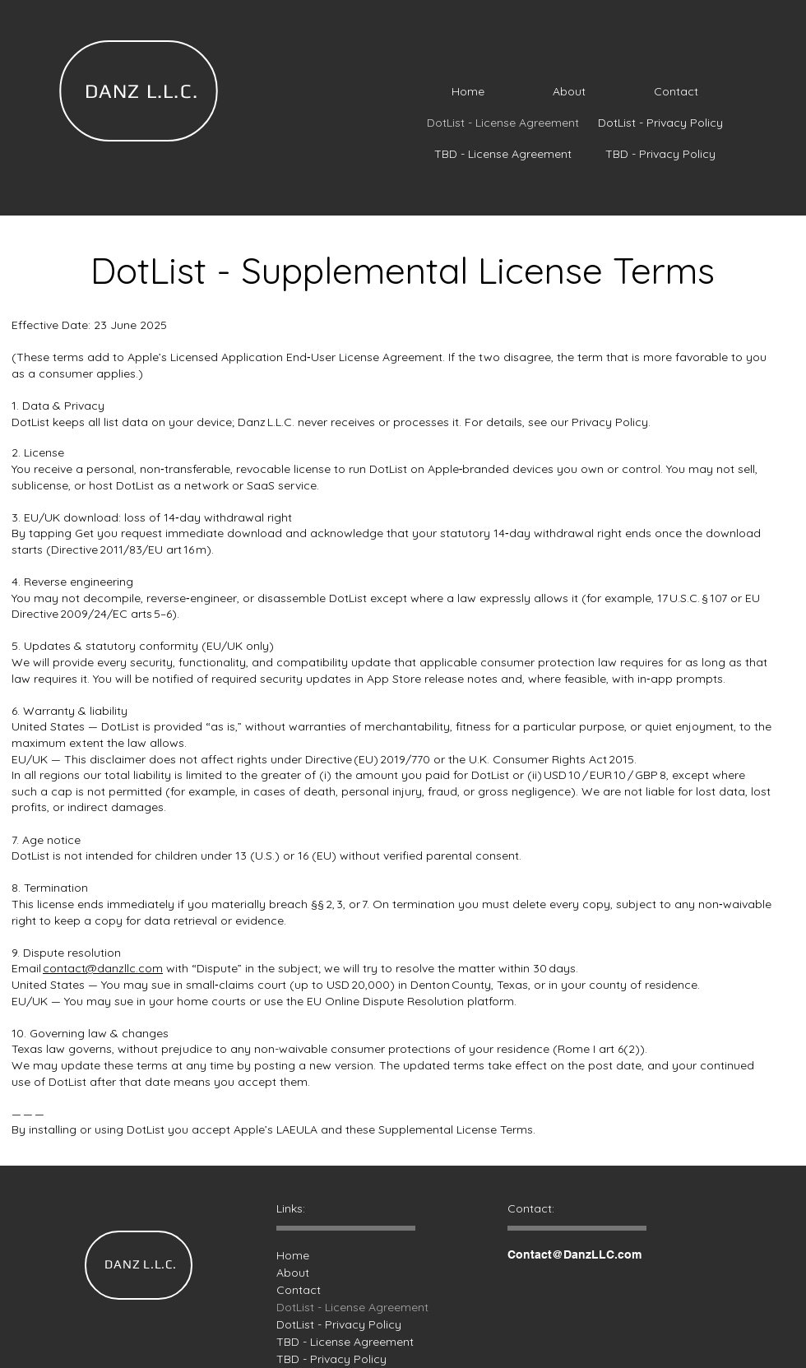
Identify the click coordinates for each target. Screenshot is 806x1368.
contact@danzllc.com (103, 968)
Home (292, 1255)
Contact (298, 1289)
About (292, 1272)
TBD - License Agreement (325, 1341)
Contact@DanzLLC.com (574, 1254)
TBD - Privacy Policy (325, 1359)
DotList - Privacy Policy (325, 1324)
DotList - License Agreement (325, 1307)
